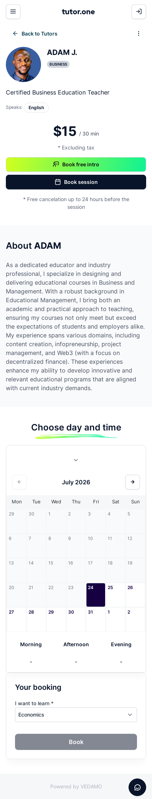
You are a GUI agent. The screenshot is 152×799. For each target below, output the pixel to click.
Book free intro (76, 164)
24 (90, 587)
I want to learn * (34, 703)
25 (110, 587)
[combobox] (76, 461)
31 (90, 612)
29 (51, 612)
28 (31, 612)
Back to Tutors (35, 33)
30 (71, 612)
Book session (76, 182)
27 (11, 612)
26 (130, 587)
